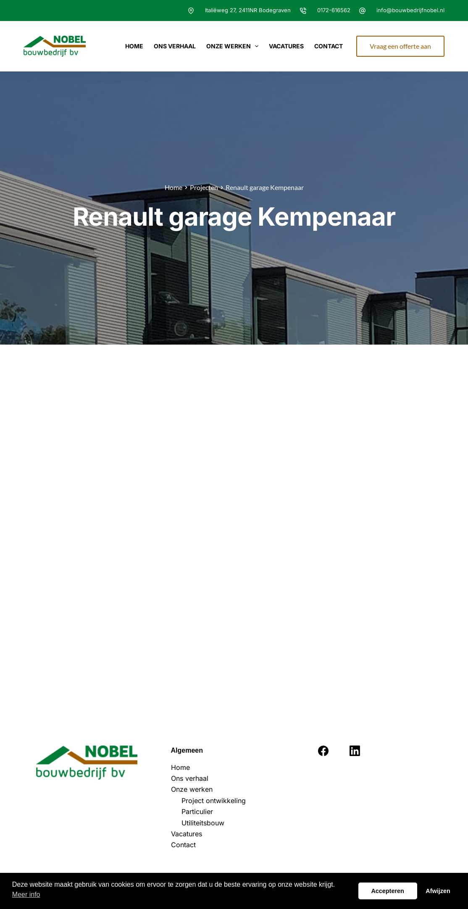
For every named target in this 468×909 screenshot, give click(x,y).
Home (134, 46)
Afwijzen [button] (438, 891)
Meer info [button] (26, 894)
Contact (328, 46)
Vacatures (286, 46)
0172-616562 (333, 10)
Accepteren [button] (387, 891)
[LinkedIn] (355, 751)
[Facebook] (323, 751)
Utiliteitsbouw (202, 823)
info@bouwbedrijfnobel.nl (410, 10)
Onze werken (234, 46)
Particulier (197, 811)
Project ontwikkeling (213, 800)
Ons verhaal (175, 46)
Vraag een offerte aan (400, 46)
